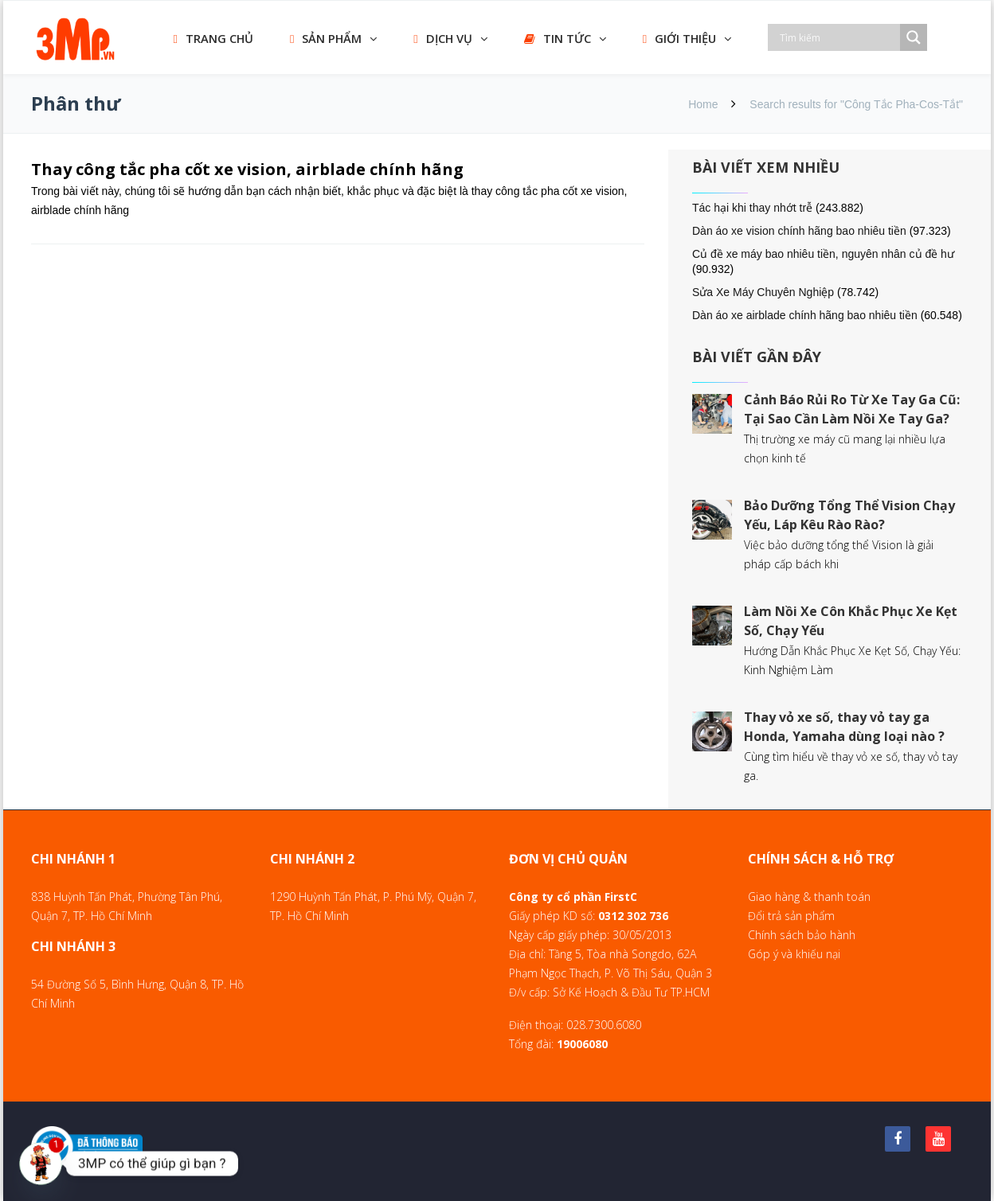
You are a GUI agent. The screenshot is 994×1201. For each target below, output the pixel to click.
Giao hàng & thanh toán (809, 896)
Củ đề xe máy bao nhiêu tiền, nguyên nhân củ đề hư (823, 254)
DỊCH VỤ (442, 38)
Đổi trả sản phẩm (791, 915)
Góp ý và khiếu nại (794, 953)
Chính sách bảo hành (801, 934)
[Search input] (838, 37)
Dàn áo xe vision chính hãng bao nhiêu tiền (799, 230)
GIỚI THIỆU (679, 38)
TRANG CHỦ (213, 38)
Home (703, 104)
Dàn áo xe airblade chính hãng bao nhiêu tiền (805, 315)
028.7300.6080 (603, 1024)
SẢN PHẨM (326, 38)
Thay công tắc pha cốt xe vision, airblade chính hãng (247, 169)
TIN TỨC (557, 38)
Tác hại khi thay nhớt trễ (752, 207)
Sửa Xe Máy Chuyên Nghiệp (763, 292)
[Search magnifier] (913, 37)
